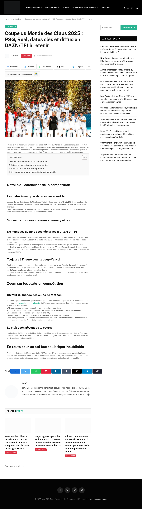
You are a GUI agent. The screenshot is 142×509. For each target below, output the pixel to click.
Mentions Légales (85, 499)
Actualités (11, 26)
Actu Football (51, 8)
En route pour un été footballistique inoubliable (33, 172)
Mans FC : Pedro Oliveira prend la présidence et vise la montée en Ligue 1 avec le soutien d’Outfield (117, 134)
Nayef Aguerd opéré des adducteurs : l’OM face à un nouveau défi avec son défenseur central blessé (48, 441)
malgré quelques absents (29, 303)
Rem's (15, 56)
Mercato (65, 8)
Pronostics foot (33, 8)
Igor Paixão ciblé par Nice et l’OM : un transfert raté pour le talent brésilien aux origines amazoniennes (118, 99)
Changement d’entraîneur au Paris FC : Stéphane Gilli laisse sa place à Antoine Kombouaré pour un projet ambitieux (118, 146)
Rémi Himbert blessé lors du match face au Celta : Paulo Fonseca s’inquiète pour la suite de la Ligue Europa (17, 442)
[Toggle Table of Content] (83, 157)
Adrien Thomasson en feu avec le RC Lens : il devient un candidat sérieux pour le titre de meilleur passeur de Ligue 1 (77, 444)
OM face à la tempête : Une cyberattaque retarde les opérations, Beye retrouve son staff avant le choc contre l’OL (118, 111)
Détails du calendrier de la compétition (29, 161)
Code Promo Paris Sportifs (84, 8)
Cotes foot (105, 8)
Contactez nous (100, 499)
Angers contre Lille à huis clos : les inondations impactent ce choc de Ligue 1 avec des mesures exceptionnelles (118, 157)
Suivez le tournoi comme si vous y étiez (29, 165)
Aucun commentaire (43, 56)
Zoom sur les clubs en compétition (27, 168)
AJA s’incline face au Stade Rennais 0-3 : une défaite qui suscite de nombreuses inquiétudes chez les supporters (118, 122)
